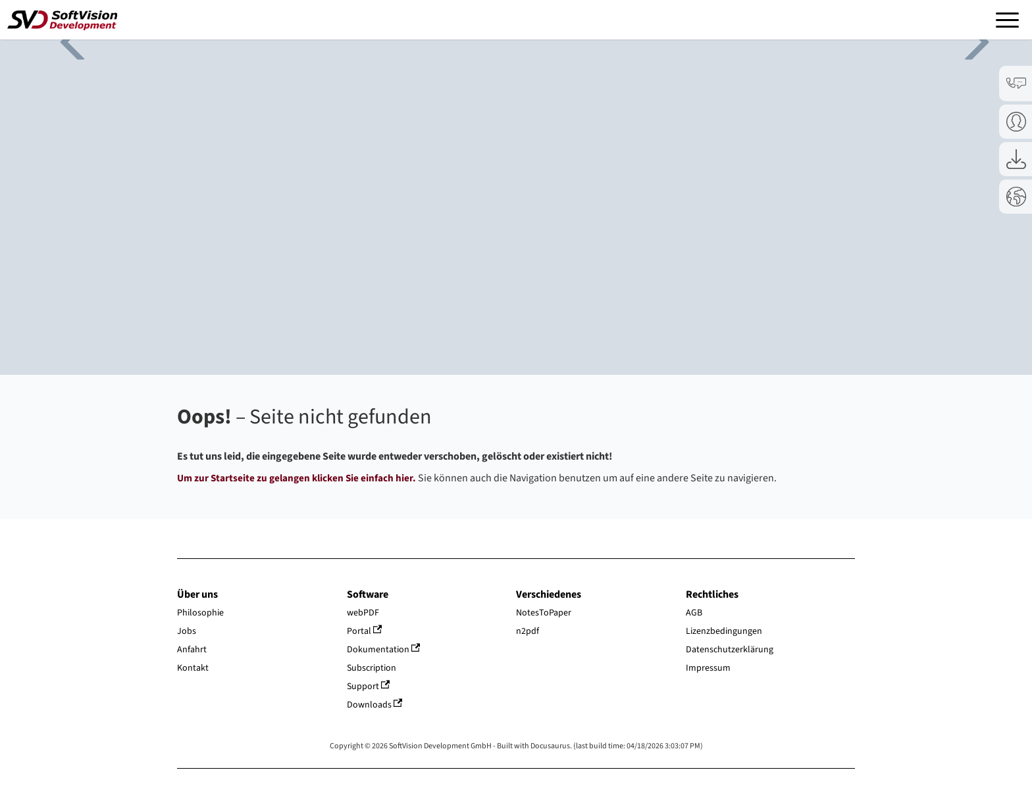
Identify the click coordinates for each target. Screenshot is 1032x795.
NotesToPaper (543, 612)
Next (966, 40)
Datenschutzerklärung (729, 649)
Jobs (186, 631)
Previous (65, 40)
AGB (694, 612)
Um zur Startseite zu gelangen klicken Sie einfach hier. (296, 478)
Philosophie (200, 612)
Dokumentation (384, 649)
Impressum (708, 668)
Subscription (371, 668)
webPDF (363, 612)
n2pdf (527, 631)
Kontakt (193, 668)
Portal (364, 631)
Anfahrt (192, 649)
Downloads (375, 704)
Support (368, 686)
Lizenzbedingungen (724, 631)
